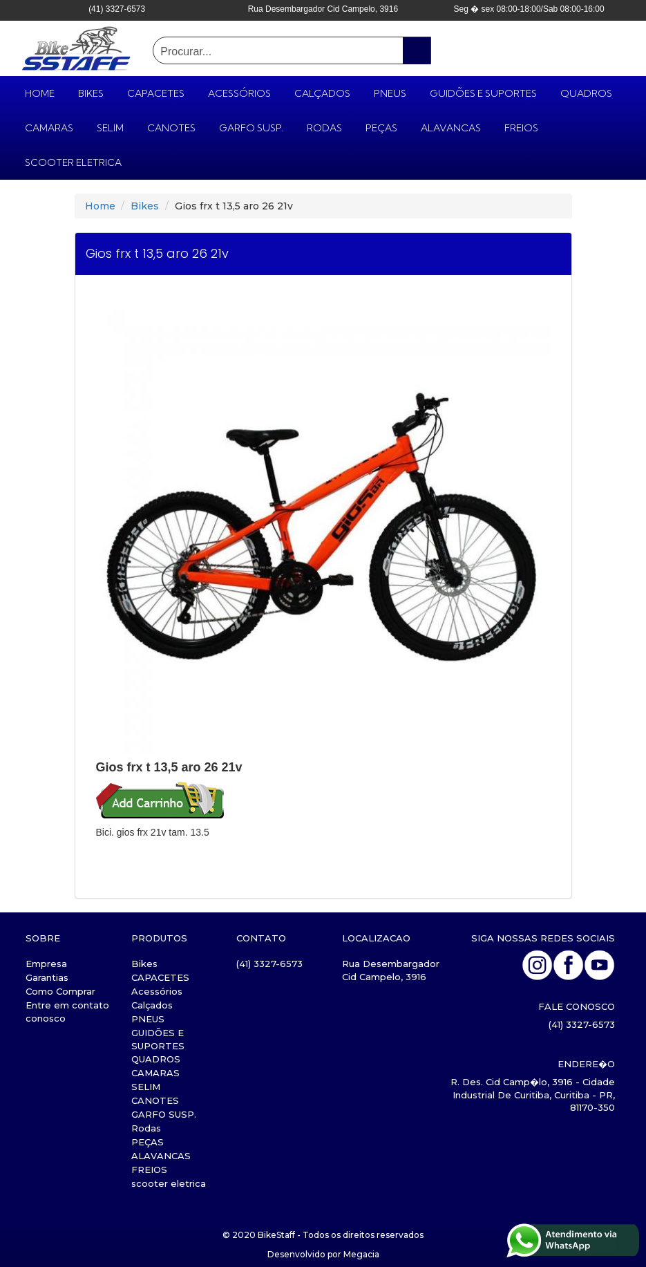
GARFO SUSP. (251, 128)
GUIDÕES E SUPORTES (483, 93)
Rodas (324, 128)
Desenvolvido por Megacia (323, 1254)
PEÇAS (381, 128)
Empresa (46, 963)
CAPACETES (155, 93)
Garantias (47, 977)
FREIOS (521, 128)
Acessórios (239, 93)
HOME (40, 93)
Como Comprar (60, 991)
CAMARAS (49, 128)
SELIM (110, 128)
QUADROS (586, 93)
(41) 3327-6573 (269, 963)
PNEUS (390, 93)
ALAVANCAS (451, 128)
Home (100, 206)
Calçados (322, 93)
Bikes (91, 93)
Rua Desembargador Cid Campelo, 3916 (390, 970)
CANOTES (171, 128)
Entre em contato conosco (67, 1011)
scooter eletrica (73, 162)
